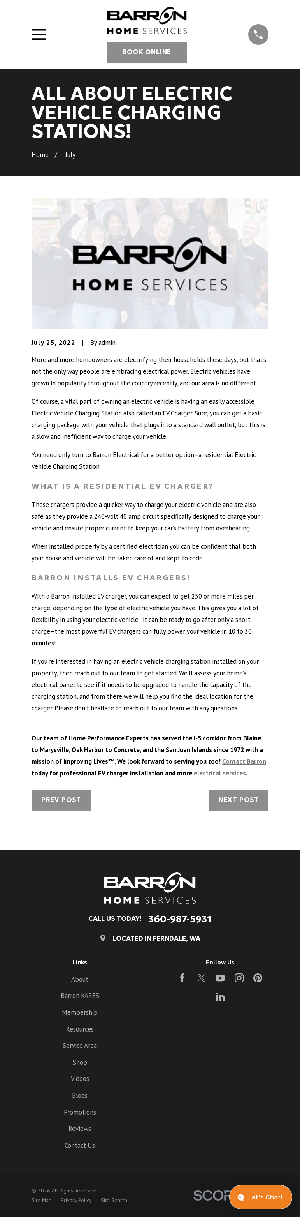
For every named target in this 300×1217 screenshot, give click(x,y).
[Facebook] (182, 977)
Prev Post (61, 800)
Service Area (80, 1045)
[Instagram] (239, 977)
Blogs (80, 1095)
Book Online (147, 52)
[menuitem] (42, 1200)
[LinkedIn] (220, 996)
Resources (80, 1029)
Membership (80, 1012)
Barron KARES (80, 995)
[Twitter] (201, 977)
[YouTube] (220, 977)
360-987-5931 (180, 919)
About (79, 979)
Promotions (80, 1112)
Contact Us (80, 1145)
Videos (80, 1078)
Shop (80, 1062)
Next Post (239, 800)
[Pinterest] (257, 977)
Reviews (79, 1128)
